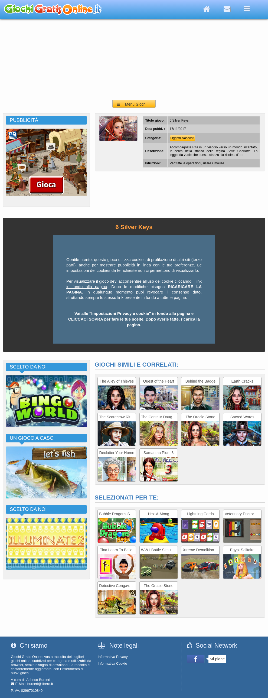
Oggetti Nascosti (182, 138)
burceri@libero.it (40, 684)
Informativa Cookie (112, 663)
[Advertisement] (134, 59)
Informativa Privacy (113, 657)
